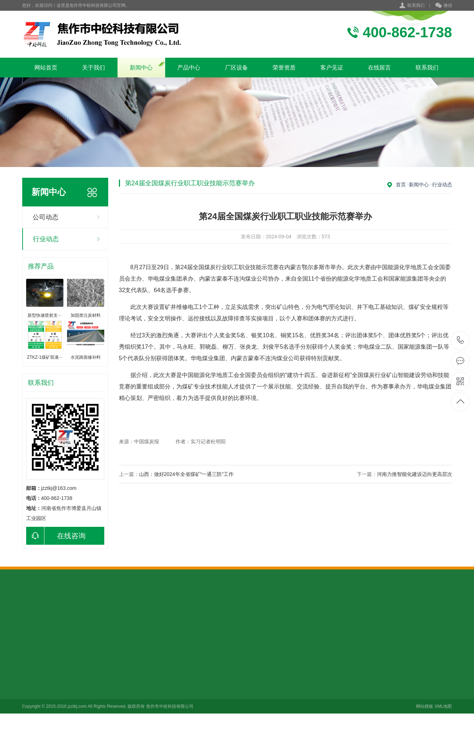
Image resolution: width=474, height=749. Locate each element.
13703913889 (460, 340)
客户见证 (331, 68)
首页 (401, 184)
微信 (443, 6)
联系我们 (416, 5)
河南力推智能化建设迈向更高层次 (414, 474)
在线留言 (379, 68)
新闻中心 (141, 68)
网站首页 (45, 68)
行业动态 (46, 239)
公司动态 (45, 217)
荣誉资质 (284, 68)
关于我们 (93, 68)
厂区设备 (236, 68)
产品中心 (188, 68)
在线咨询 (56, 536)
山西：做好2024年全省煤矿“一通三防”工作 (186, 474)
